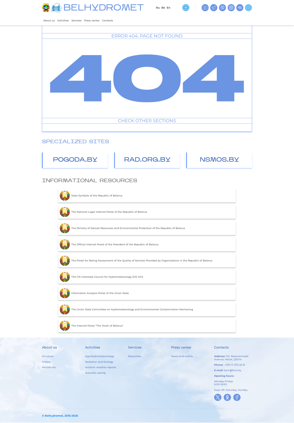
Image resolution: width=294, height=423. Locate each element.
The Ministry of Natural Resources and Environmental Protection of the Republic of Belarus (122, 228)
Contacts (115, 20)
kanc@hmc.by (232, 370)
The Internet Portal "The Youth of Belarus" (91, 326)
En (168, 7)
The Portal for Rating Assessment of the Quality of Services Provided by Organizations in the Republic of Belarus (136, 261)
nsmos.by (219, 160)
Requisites (134, 356)
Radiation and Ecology (99, 362)
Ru (158, 7)
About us (49, 20)
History (46, 362)
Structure (47, 356)
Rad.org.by (147, 160)
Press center (97, 20)
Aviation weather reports (100, 367)
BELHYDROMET (103, 8)
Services (80, 20)
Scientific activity (95, 373)
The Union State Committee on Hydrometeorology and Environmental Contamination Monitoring (126, 310)
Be (163, 7)
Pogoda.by (75, 160)
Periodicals (49, 367)
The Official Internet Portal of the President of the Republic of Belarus (109, 245)
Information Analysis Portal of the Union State (94, 293)
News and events (182, 356)
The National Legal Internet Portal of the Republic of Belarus (103, 212)
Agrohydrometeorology (99, 356)
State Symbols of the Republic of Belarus (91, 196)
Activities (65, 20)
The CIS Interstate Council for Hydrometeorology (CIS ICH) (101, 277)
